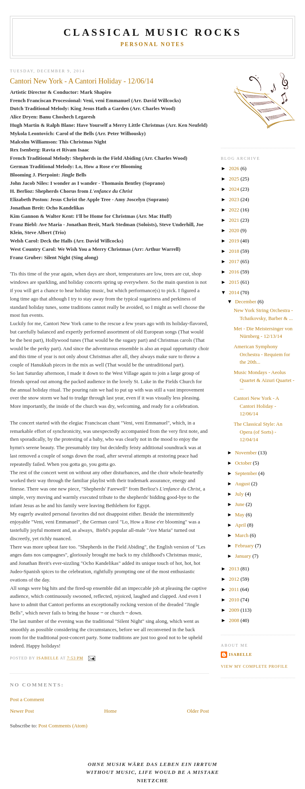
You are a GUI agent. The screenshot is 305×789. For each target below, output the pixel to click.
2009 (234, 610)
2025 (234, 179)
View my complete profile (254, 666)
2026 (234, 168)
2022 (234, 210)
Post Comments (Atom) (62, 726)
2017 (234, 261)
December (246, 301)
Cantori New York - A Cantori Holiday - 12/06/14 (256, 406)
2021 (234, 220)
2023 (234, 199)
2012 (234, 579)
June (240, 504)
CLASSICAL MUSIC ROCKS (153, 32)
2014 (234, 292)
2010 (234, 600)
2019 (234, 241)
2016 (234, 272)
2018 (234, 251)
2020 (234, 230)
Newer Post (22, 711)
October (244, 463)
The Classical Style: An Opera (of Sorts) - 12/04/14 (258, 431)
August (243, 484)
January (244, 556)
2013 (234, 569)
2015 (234, 282)
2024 (234, 189)
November (246, 453)
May (240, 515)
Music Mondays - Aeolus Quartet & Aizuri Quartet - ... (264, 380)
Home (110, 711)
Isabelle (240, 654)
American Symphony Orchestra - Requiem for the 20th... (262, 354)
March (242, 535)
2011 (234, 589)
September (247, 473)
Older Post (198, 711)
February (245, 546)
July (240, 494)
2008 (234, 620)
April (241, 525)
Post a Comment (27, 699)
